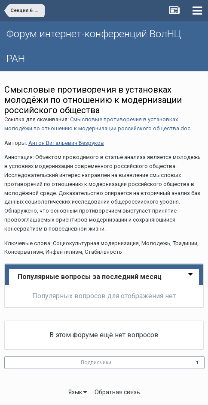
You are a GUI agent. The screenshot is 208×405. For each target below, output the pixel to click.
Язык (77, 392)
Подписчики (96, 363)
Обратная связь (117, 392)
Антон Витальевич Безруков (66, 143)
